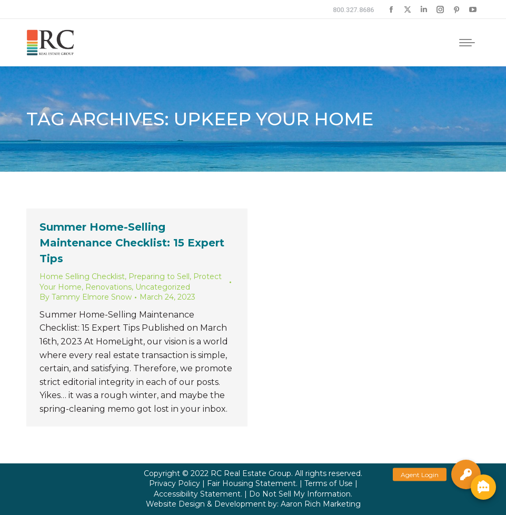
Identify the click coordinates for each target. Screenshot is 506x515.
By (85, 297)
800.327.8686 (353, 10)
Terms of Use (328, 483)
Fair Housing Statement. (252, 483)
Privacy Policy (174, 483)
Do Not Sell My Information (300, 494)
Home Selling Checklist (82, 276)
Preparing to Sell (159, 276)
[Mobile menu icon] (467, 43)
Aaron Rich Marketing (321, 504)
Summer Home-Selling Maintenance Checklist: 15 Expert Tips (131, 243)
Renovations (108, 287)
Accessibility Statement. (198, 494)
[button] (466, 474)
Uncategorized (162, 287)
